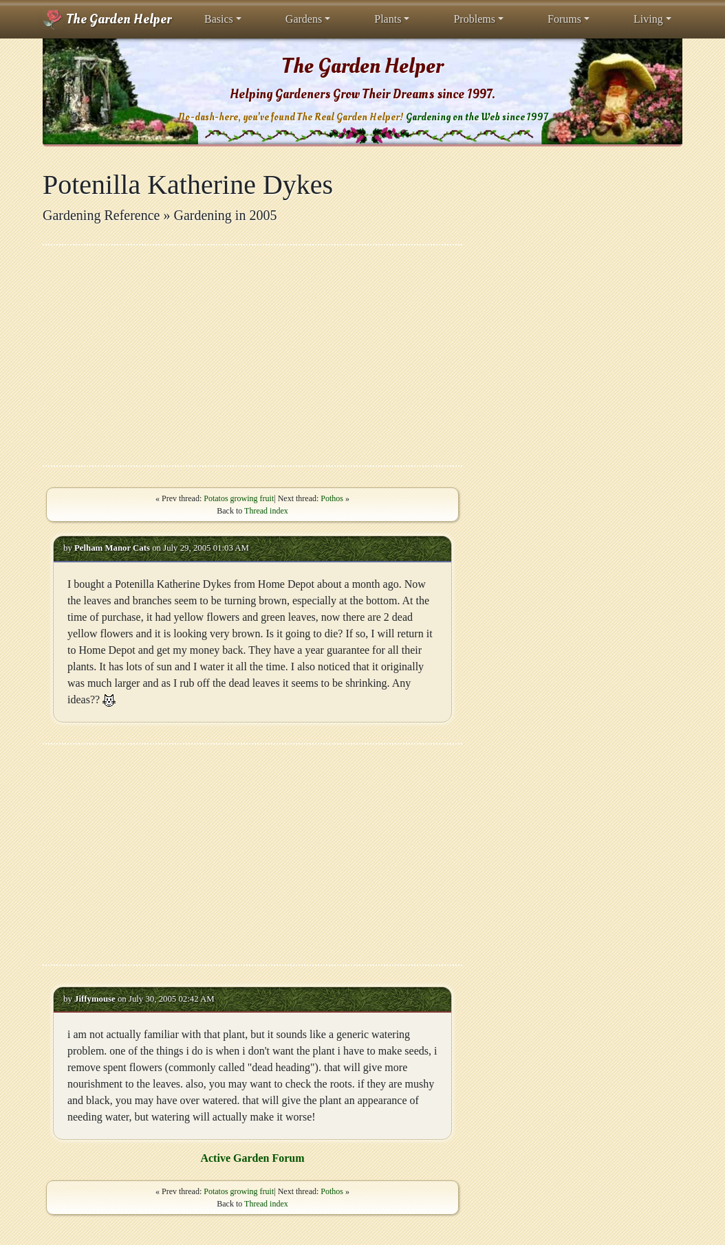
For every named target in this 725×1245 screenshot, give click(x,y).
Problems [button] (474, 19)
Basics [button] (218, 19)
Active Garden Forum (252, 1158)
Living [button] (648, 19)
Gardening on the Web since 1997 (477, 117)
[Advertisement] (252, 355)
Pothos (332, 498)
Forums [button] (564, 19)
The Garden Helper (107, 19)
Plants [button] (387, 19)
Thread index (266, 511)
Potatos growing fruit (239, 498)
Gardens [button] (303, 19)
